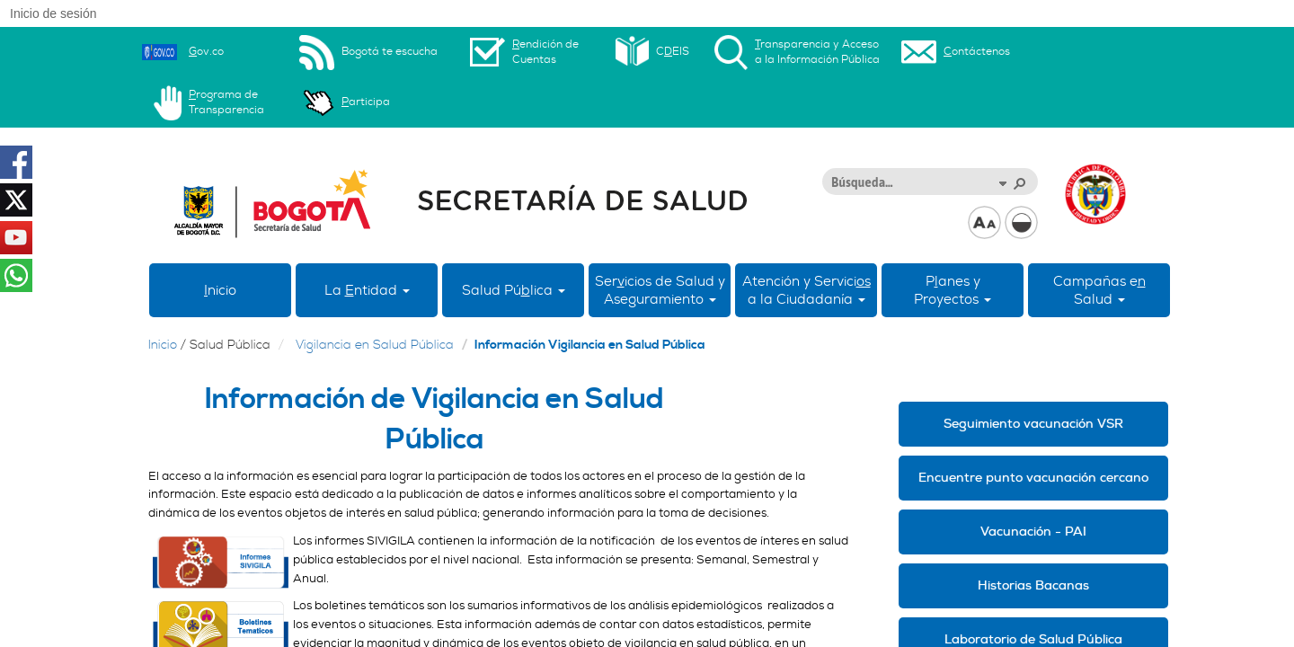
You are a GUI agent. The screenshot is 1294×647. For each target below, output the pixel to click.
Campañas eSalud (1099, 290)
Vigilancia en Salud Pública (375, 345)
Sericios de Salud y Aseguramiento (660, 290)
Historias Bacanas (1033, 585)
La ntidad (367, 290)
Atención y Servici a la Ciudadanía (806, 290)
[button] (1002, 182)
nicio (220, 290)
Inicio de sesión (53, 13)
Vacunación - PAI (1033, 531)
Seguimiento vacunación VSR (1033, 423)
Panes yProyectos (952, 290)
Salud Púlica (513, 290)
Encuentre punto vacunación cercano (1033, 477)
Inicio (162, 345)
